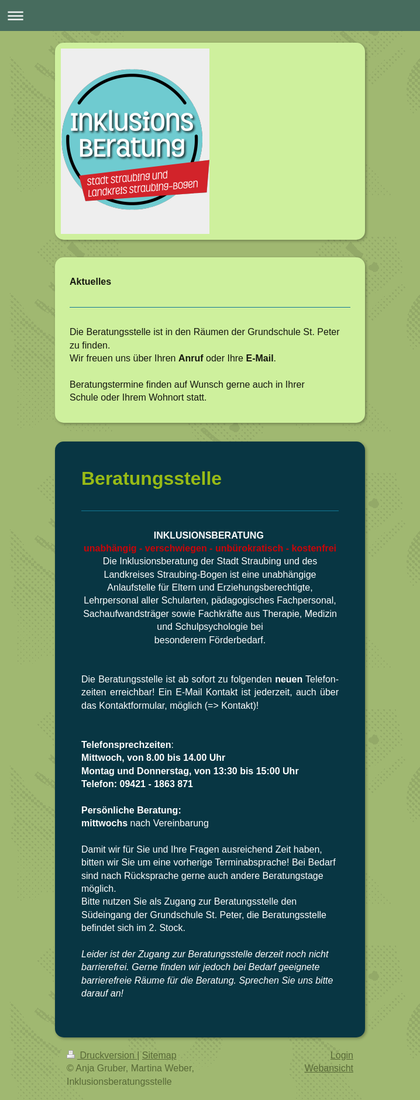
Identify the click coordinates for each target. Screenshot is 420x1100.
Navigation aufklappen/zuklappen (210, 15)
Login (342, 1055)
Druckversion (102, 1055)
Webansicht (329, 1068)
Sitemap (159, 1055)
